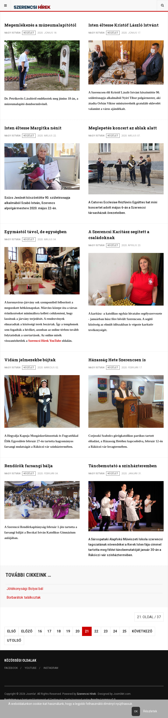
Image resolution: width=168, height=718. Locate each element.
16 (40, 631)
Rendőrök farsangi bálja (28, 465)
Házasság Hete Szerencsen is (117, 359)
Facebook (11, 668)
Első (11, 631)
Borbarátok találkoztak (24, 597)
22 (96, 631)
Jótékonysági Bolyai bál (25, 589)
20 (77, 631)
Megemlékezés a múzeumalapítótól (40, 25)
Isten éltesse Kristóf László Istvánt (123, 25)
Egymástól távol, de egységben (35, 231)
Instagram (51, 668)
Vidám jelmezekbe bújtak (30, 359)
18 (59, 631)
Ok (136, 711)
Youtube (31, 668)
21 (87, 631)
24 (115, 631)
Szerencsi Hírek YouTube (44, 340)
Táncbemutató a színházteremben (122, 465)
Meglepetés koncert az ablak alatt (122, 128)
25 (124, 631)
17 (49, 631)
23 (106, 631)
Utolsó (14, 640)
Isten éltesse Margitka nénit (32, 128)
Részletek (150, 711)
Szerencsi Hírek (86, 693)
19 (68, 631)
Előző (26, 631)
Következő (142, 631)
